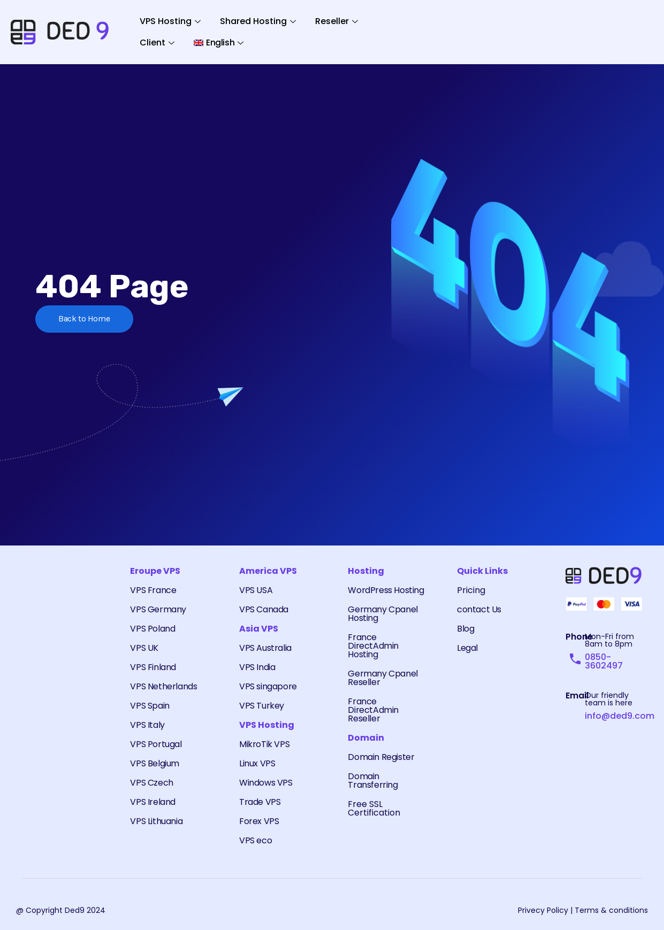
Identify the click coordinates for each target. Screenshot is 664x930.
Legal (467, 648)
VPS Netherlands (163, 686)
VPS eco (255, 840)
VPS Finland (153, 667)
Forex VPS (259, 821)
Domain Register (381, 757)
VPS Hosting (170, 21)
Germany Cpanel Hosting (382, 613)
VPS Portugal (155, 744)
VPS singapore (268, 686)
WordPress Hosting (386, 590)
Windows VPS (266, 783)
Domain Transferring (373, 780)
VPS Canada (263, 609)
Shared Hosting (258, 21)
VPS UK (144, 648)
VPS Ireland (152, 802)
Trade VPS (259, 802)
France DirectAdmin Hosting (373, 645)
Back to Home (85, 319)
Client (157, 42)
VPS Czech (151, 783)
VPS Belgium (154, 763)
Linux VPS (257, 763)
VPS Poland (152, 628)
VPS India (257, 667)
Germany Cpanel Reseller (382, 677)
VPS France (153, 590)
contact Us (479, 609)
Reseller (336, 21)
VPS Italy (147, 725)
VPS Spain (149, 706)
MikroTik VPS (264, 744)
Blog (465, 628)
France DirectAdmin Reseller (373, 710)
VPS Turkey (261, 706)
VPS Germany (158, 609)
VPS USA (255, 590)
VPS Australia (265, 648)
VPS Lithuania (156, 821)
